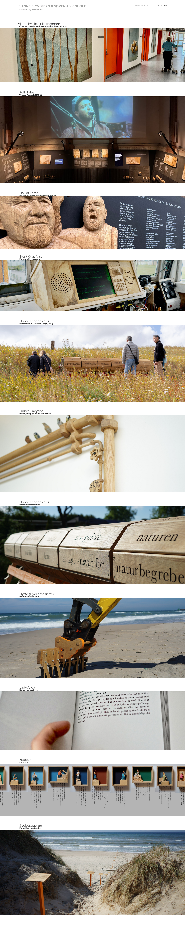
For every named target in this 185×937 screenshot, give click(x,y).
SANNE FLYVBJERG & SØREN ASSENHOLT (52, 6)
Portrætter (24, 762)
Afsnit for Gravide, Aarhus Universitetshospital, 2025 (42, 26)
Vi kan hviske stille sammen (39, 24)
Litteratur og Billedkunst (31, 9)
